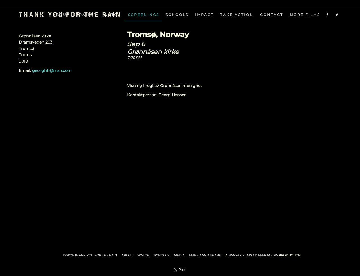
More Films (305, 15)
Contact (271, 15)
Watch (143, 255)
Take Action (236, 15)
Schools (177, 15)
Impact (204, 15)
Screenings (143, 15)
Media (179, 255)
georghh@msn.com (52, 70)
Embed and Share (205, 255)
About (127, 255)
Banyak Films (240, 255)
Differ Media (266, 255)
